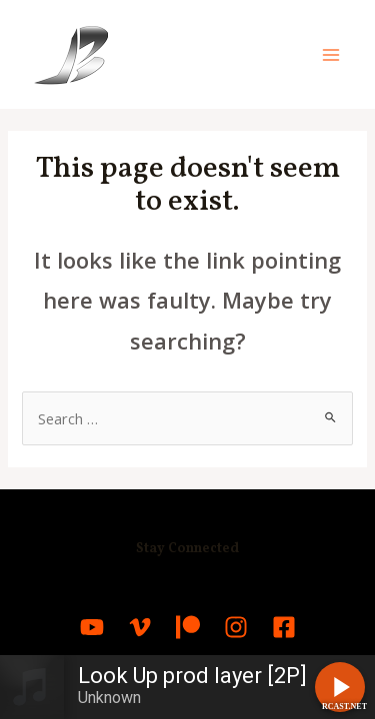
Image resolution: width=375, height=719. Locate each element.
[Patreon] (188, 627)
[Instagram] (236, 627)
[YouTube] (92, 627)
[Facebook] (284, 627)
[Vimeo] (140, 627)
